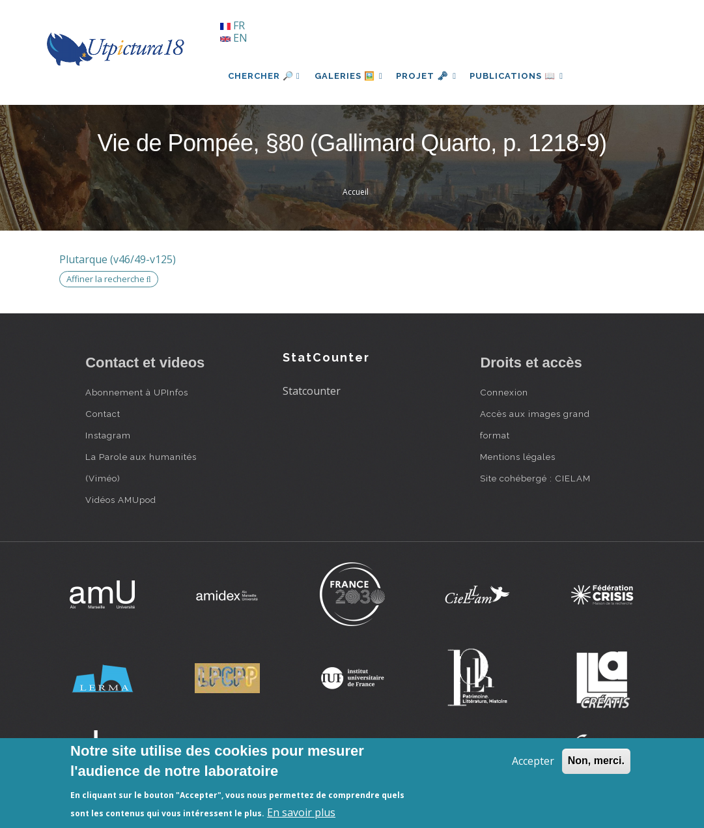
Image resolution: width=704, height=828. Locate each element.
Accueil (356, 191)
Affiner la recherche (108, 279)
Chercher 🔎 (264, 76)
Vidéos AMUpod (120, 499)
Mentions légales (518, 456)
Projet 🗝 (430, 76)
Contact (102, 413)
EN (233, 38)
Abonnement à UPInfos (136, 392)
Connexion (504, 392)
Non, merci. (596, 760)
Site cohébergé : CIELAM (535, 478)
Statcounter (312, 391)
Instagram (108, 435)
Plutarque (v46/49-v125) (117, 259)
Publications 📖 (522, 76)
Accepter (533, 761)
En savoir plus (301, 812)
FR (232, 25)
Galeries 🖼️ (350, 76)
